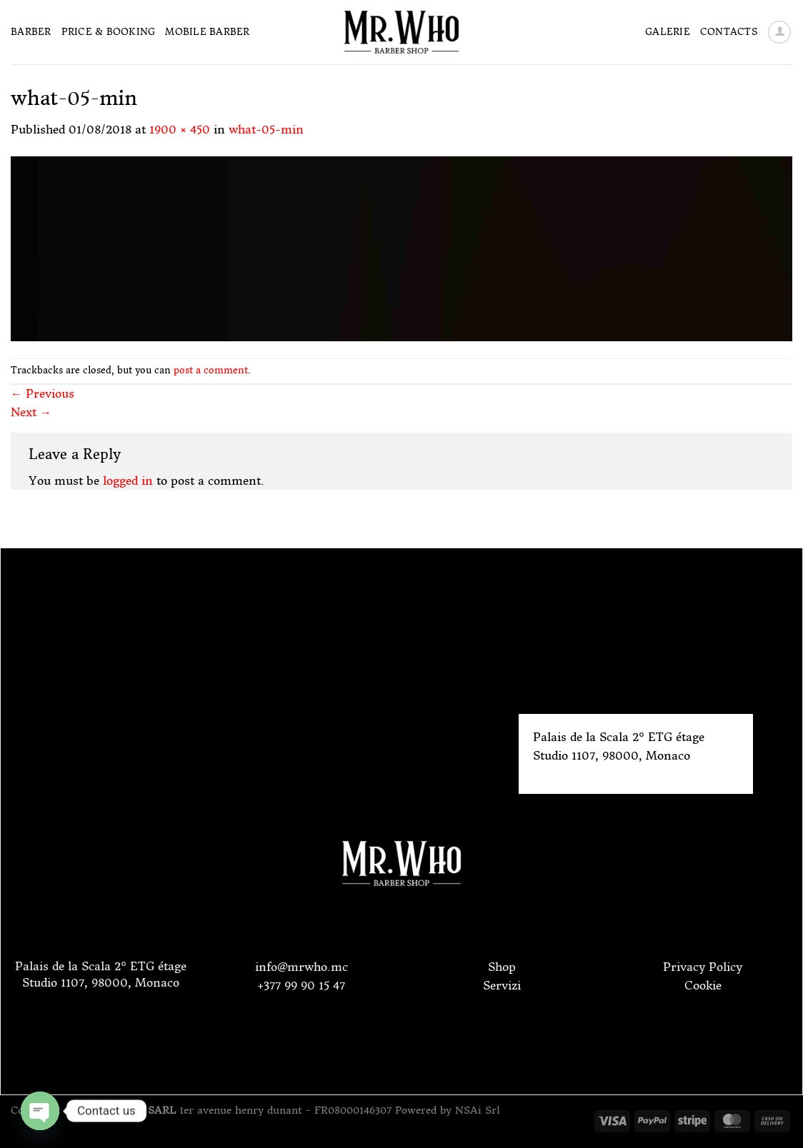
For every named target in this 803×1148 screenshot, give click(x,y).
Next (31, 412)
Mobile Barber (207, 32)
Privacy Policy (702, 967)
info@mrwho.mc (301, 967)
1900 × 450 (179, 129)
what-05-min (266, 129)
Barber (31, 32)
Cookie (703, 985)
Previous (42, 393)
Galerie (667, 32)
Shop (502, 967)
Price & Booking (108, 32)
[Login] (779, 32)
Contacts (728, 32)
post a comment (211, 370)
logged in (128, 480)
